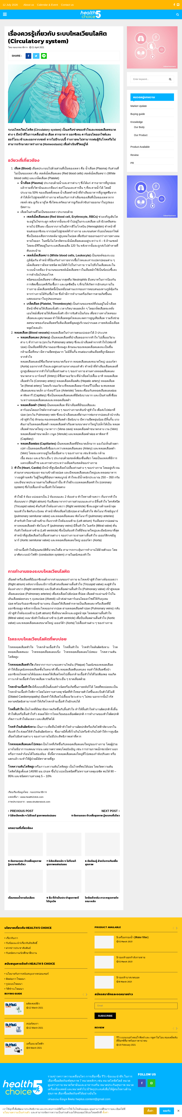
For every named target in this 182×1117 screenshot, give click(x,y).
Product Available (140, 146)
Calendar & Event (47, 4)
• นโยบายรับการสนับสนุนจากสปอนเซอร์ (26, 973)
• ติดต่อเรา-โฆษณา (14, 978)
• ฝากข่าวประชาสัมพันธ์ (17, 948)
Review (134, 155)
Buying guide (137, 114)
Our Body (139, 127)
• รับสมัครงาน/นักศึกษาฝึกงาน (20, 953)
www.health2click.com (31, 797)
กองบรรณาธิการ (20, 47)
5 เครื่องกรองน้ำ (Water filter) (132, 937)
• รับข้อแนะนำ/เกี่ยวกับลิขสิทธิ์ (20, 943)
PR (132, 163)
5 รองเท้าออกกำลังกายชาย (130, 957)
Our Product (140, 135)
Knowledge (136, 122)
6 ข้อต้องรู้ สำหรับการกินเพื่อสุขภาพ (101, 862)
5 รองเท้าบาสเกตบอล (128, 977)
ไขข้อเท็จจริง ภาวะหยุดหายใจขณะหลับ (101, 899)
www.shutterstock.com (38, 801)
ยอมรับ (166, 1113)
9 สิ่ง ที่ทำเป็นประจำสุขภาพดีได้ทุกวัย (62, 899)
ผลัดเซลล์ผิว (33, 1003)
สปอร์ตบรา (32, 1023)
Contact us (67, 4)
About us (28, 4)
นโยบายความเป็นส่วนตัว (16, 1115)
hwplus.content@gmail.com (93, 1099)
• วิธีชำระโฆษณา (14, 988)
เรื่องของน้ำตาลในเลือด (21, 898)
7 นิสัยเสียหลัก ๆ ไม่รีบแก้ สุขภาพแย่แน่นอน (32, 815)
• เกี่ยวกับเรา (11, 938)
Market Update (138, 106)
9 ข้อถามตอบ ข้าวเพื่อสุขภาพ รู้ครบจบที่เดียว (95, 815)
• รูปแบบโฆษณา (13, 983)
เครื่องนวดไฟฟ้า (35, 1043)
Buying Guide (13, 994)
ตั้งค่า (105, 1115)
